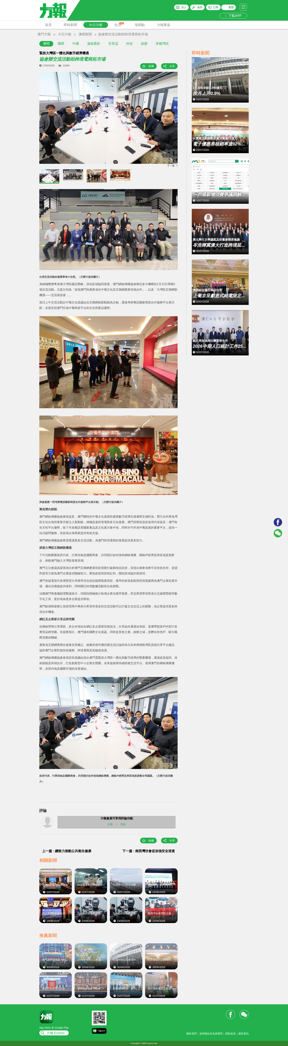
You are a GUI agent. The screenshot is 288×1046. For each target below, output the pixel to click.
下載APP (233, 16)
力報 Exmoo (55, 1033)
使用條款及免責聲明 (211, 1033)
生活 (119, 24)
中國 (75, 43)
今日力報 (95, 25)
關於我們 (191, 1033)
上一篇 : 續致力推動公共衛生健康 (66, 851)
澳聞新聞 (85, 34)
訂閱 (215, 7)
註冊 (110, 824)
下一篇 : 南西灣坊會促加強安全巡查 (148, 851)
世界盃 (113, 43)
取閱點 (140, 25)
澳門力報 (44, 34)
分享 (172, 66)
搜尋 (199, 7)
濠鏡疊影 (93, 43)
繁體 (231, 7)
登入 (183, 7)
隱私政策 (230, 1033)
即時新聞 (70, 25)
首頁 (48, 25)
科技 (129, 43)
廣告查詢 (243, 1033)
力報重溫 (163, 25)
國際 (61, 43)
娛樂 (144, 43)
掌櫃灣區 (162, 43)
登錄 (122, 824)
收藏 (151, 66)
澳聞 (46, 43)
